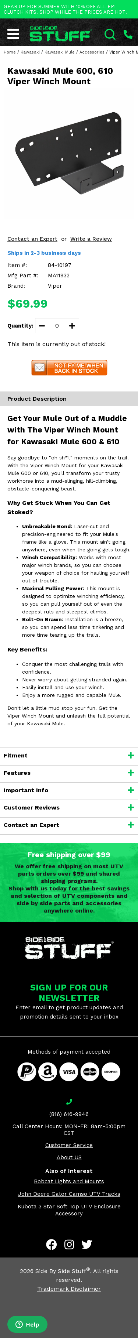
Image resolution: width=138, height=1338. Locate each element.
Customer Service (69, 1145)
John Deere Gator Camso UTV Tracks (69, 1194)
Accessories (92, 52)
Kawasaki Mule (60, 52)
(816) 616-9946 (69, 1114)
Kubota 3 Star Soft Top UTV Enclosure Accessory (69, 1210)
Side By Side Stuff (62, 1270)
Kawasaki (30, 52)
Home (10, 52)
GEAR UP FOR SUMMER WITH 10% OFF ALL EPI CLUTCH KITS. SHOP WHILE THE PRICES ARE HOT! (65, 9)
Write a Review (91, 239)
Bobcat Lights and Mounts (69, 1181)
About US (69, 1157)
